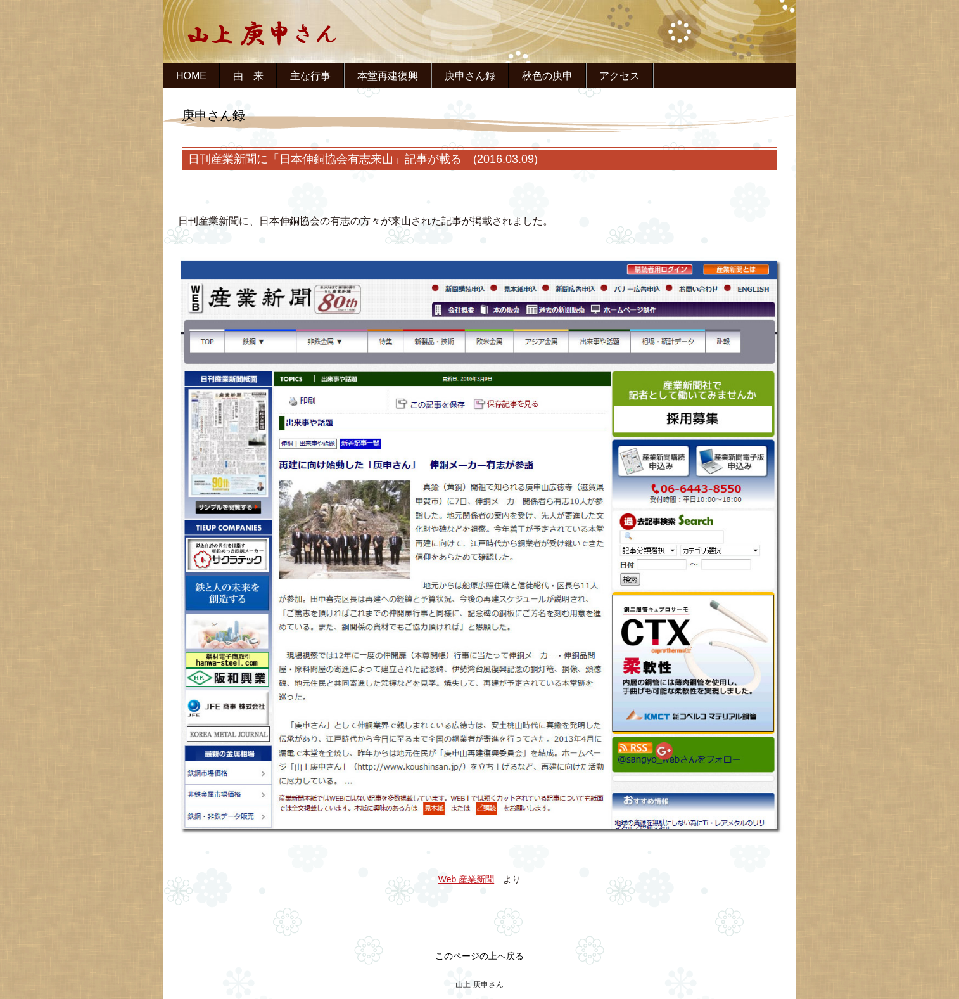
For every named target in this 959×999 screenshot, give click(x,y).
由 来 (248, 75)
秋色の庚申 (547, 75)
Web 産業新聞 (466, 879)
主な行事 (310, 75)
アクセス (619, 75)
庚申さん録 (470, 75)
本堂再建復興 (387, 75)
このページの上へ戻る (479, 956)
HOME (191, 75)
